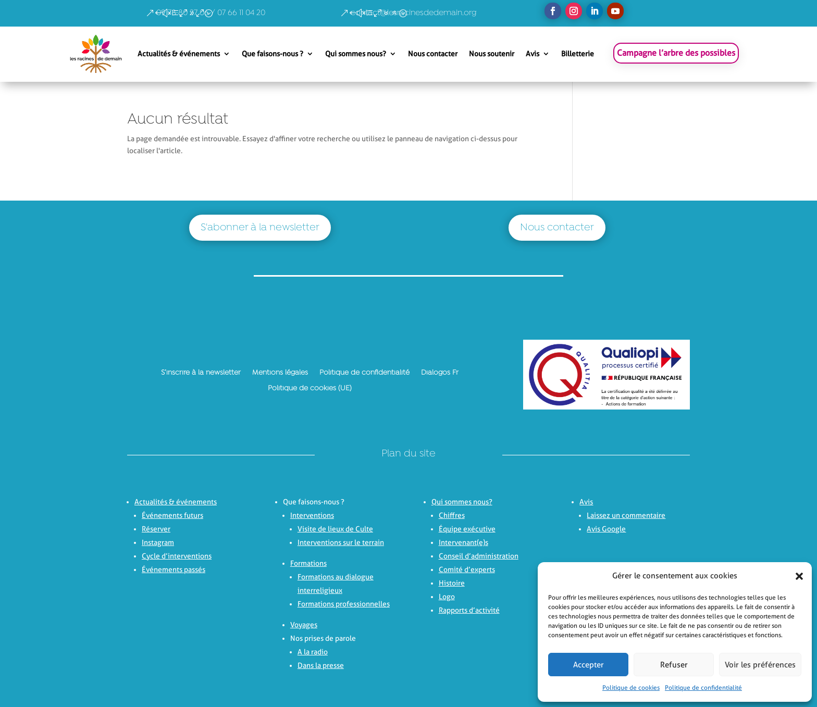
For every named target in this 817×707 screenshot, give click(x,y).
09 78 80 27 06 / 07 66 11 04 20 (210, 13)
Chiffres (452, 515)
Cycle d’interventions (177, 556)
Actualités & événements (179, 53)
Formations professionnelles (344, 604)
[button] (796, 576)
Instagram (158, 542)
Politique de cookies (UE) (310, 388)
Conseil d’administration (478, 556)
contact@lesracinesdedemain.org (414, 13)
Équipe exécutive (467, 529)
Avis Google (606, 529)
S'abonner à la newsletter (260, 227)
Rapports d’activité (469, 610)
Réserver (156, 529)
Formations (308, 563)
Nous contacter (432, 53)
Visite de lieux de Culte (335, 529)
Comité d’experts (467, 569)
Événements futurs (172, 515)
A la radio (313, 652)
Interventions (312, 515)
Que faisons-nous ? (272, 53)
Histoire (452, 583)
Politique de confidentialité (703, 687)
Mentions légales (280, 372)
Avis (532, 53)
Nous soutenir (491, 53)
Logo (447, 596)
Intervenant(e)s (463, 542)
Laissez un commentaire (626, 515)
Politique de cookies (631, 687)
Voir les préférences (760, 664)
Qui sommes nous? (355, 53)
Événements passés (173, 569)
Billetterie (577, 53)
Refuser (674, 664)
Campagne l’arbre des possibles (676, 53)
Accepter (588, 664)
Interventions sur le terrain (341, 542)
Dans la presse (321, 665)
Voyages (303, 625)
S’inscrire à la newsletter (201, 372)
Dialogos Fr (440, 372)
